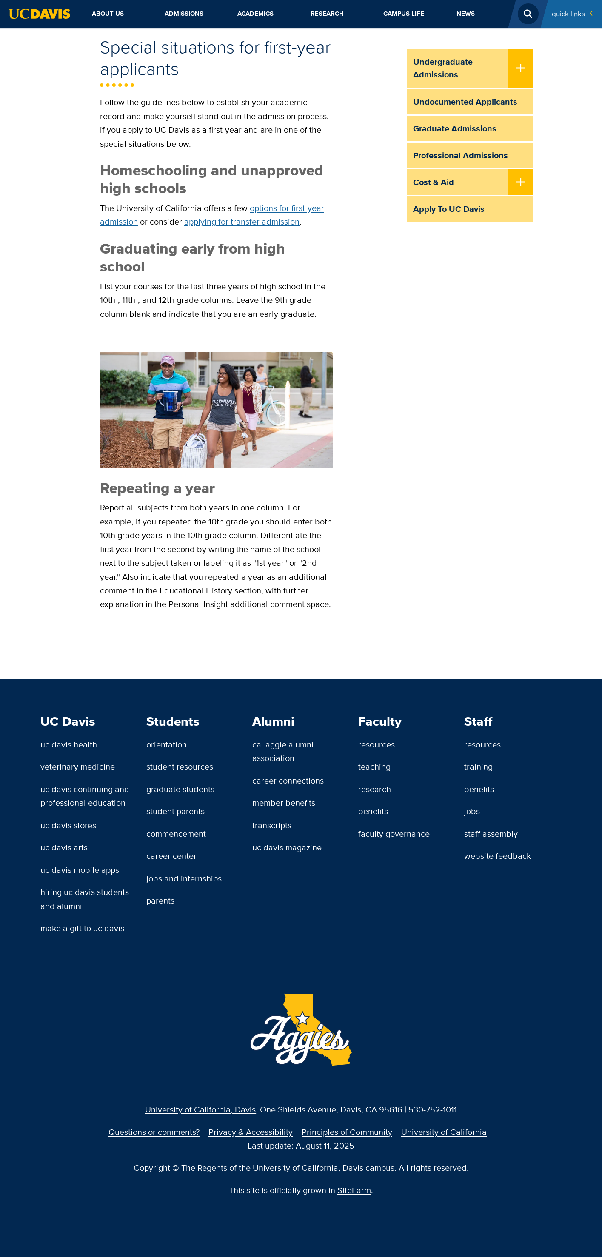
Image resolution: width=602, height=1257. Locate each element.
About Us (108, 13)
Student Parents (175, 811)
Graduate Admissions (454, 128)
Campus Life (403, 13)
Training (478, 766)
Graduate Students (180, 789)
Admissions (184, 13)
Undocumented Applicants (465, 101)
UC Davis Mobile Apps (79, 870)
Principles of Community (347, 1132)
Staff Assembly (491, 833)
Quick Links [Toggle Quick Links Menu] (568, 14)
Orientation (166, 744)
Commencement (176, 833)
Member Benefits (283, 802)
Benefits (373, 811)
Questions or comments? (154, 1132)
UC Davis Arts (64, 847)
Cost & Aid (433, 182)
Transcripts (271, 825)
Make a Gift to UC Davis (82, 928)
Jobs (472, 811)
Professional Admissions (460, 155)
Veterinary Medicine (77, 766)
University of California (444, 1132)
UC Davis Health (68, 744)
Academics (255, 13)
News (465, 13)
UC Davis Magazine (287, 847)
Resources (376, 744)
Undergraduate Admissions (443, 68)
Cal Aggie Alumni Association (283, 751)
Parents (160, 900)
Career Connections (288, 780)
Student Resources (179, 766)
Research (327, 13)
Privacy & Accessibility (250, 1132)
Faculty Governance (394, 833)
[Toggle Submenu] (520, 68)
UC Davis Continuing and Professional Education (84, 796)
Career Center (171, 855)
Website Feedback (497, 855)
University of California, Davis (200, 1109)
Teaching (374, 766)
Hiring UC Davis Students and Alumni (84, 899)
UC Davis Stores (68, 825)
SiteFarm (354, 1190)
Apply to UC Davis (449, 208)
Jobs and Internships (184, 878)
